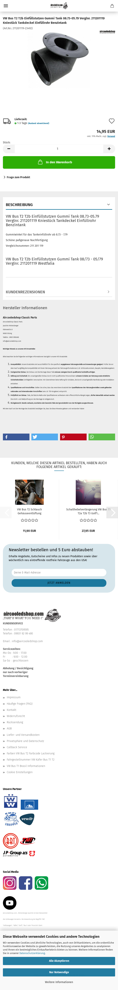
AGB (9, 728)
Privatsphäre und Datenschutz (25, 741)
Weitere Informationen (59, 982)
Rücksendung (15, 722)
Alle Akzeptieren (59, 961)
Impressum (14, 697)
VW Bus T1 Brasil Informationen (26, 766)
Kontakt (11, 710)
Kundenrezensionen (25, 292)
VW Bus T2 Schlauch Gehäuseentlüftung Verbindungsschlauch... (29, 511)
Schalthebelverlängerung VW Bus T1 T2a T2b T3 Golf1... (88, 511)
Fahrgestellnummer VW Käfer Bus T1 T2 (30, 759)
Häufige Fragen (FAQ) (20, 703)
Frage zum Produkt (18, 177)
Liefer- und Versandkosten (23, 735)
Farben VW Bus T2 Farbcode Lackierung (30, 753)
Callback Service (17, 747)
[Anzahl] (59, 149)
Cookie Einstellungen (20, 772)
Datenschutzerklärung (32, 953)
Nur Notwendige (59, 972)
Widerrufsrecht (16, 716)
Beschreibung (19, 204)
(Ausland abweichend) (38, 123)
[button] (9, 149)
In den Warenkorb (54, 162)
